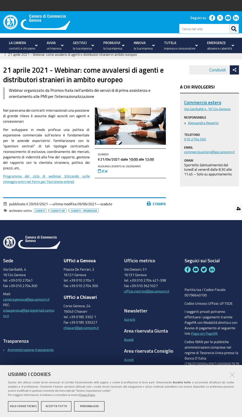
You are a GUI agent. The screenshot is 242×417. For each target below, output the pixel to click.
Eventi (41, 224)
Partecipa (80, 63)
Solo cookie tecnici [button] (23, 406)
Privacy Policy (87, 395)
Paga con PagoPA (204, 346)
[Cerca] (234, 29)
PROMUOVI (20, 63)
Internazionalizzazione (51, 63)
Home (5, 63)
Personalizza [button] (89, 406)
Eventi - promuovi (85, 224)
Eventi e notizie (104, 63)
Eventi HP (59, 224)
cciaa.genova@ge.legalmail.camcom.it (28, 326)
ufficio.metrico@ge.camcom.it (146, 305)
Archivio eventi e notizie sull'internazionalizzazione (156, 63)
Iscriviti (129, 333)
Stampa (157, 217)
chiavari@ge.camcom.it (81, 341)
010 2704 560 (195, 152)
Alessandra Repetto (203, 136)
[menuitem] (22, 45)
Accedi (129, 353)
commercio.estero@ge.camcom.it (209, 165)
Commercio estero (202, 116)
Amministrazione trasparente (31, 363)
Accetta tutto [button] (56, 406)
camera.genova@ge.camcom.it (26, 313)
